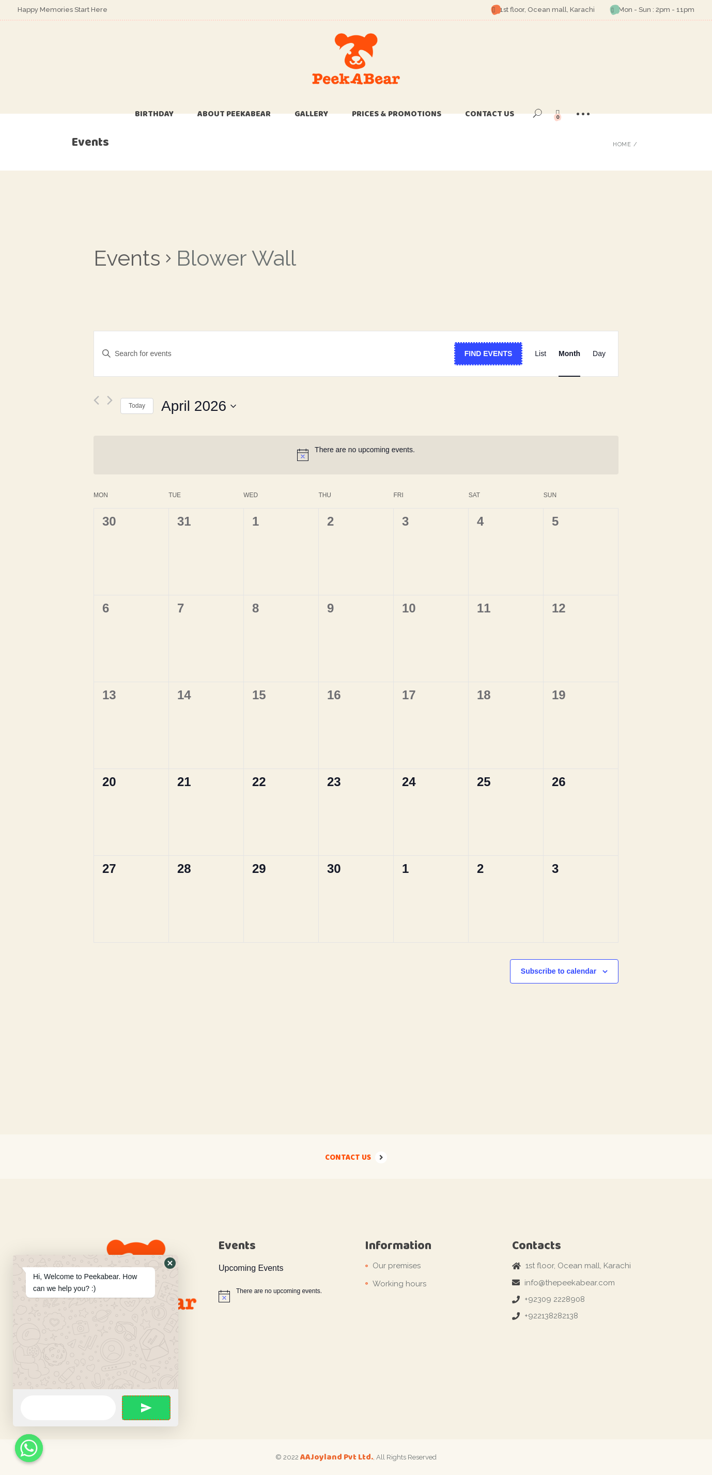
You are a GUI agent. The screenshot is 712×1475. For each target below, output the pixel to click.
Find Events (489, 353)
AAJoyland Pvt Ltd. (336, 1457)
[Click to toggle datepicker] (198, 406)
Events (127, 258)
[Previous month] (96, 400)
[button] (170, 1263)
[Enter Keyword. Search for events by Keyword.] (274, 353)
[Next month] (110, 400)
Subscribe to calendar (558, 971)
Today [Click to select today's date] (137, 405)
